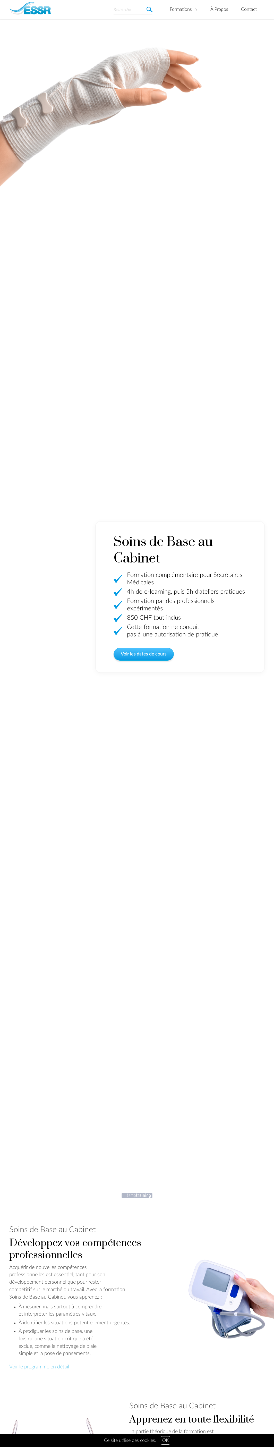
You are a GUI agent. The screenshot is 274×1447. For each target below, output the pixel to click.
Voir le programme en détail (39, 1366)
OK (165, 1440)
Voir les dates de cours (144, 655)
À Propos (219, 9)
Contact (249, 9)
